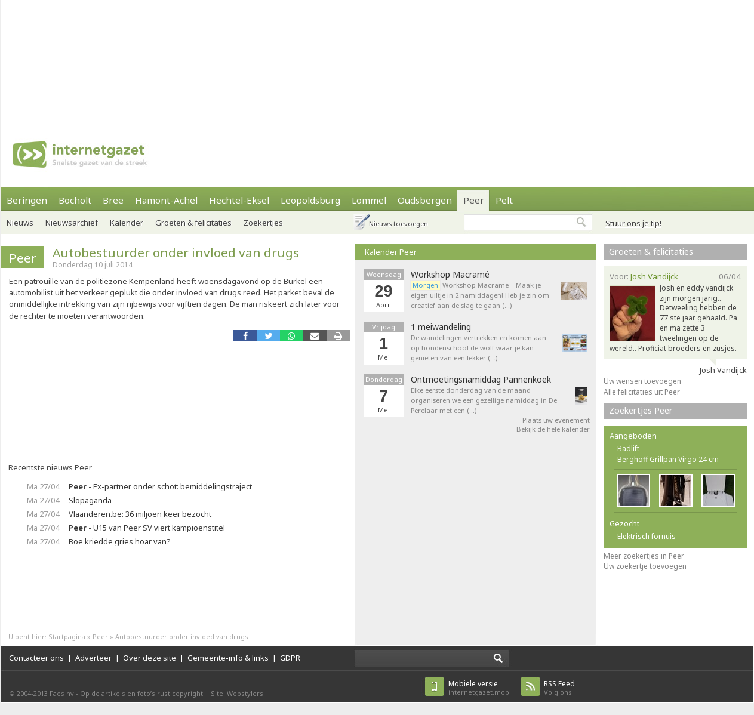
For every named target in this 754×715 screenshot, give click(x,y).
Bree (113, 200)
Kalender (126, 222)
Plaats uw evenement (556, 419)
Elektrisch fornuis (646, 536)
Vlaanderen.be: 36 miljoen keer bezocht (140, 513)
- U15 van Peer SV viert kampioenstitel (147, 527)
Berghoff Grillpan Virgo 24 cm (668, 459)
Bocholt (75, 200)
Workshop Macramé (450, 274)
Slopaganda (90, 500)
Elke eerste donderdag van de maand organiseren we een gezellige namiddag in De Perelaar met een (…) (484, 400)
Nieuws (20, 222)
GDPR (290, 657)
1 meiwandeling (441, 327)
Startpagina (66, 636)
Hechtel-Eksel (239, 200)
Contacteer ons (36, 657)
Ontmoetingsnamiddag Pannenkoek (481, 379)
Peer (473, 200)
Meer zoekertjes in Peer (644, 556)
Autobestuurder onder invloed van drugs (176, 252)
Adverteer (93, 657)
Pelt (504, 200)
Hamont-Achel (166, 200)
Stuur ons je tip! (633, 223)
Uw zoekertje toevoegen (645, 566)
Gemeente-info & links (228, 657)
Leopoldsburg (310, 200)
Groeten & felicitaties (193, 222)
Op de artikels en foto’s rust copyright (141, 693)
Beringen (27, 200)
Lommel (369, 200)
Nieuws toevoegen (398, 223)
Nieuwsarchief (71, 222)
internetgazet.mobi (479, 687)
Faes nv (62, 693)
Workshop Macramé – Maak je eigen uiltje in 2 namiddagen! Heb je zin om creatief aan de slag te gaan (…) (480, 295)
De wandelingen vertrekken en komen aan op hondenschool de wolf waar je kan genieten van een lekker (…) (478, 347)
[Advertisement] (156, 59)
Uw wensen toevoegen (642, 381)
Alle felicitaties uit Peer (642, 392)
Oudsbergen (425, 200)
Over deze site (149, 657)
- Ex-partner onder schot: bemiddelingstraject (160, 486)
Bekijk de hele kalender (553, 428)
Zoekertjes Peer (641, 410)
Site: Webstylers (237, 693)
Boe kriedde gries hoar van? (119, 541)
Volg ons (559, 687)
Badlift (628, 448)
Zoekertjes (263, 222)
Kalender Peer (391, 251)
